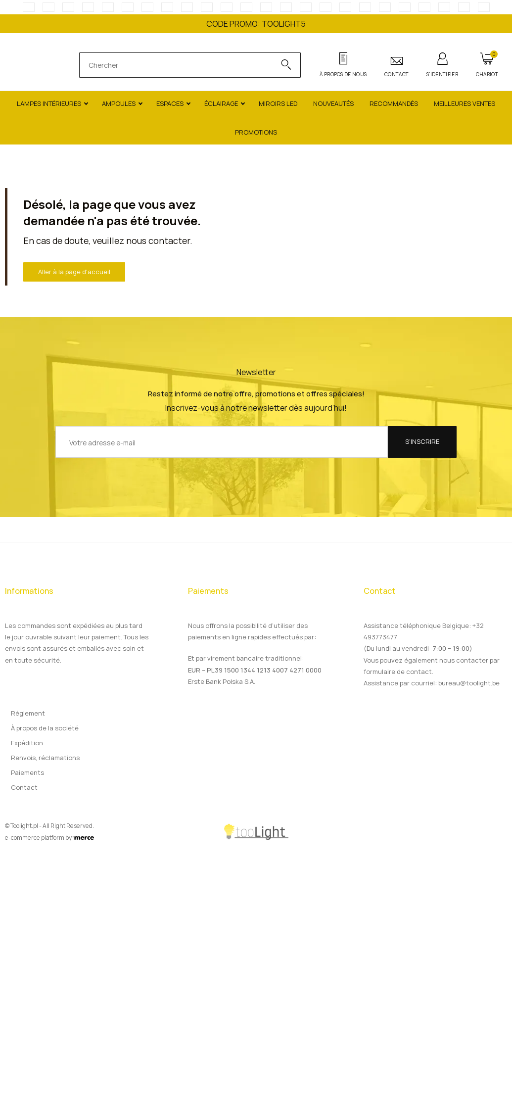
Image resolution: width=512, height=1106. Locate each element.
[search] (180, 65)
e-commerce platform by (49, 837)
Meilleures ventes (464, 103)
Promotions (256, 132)
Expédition (27, 742)
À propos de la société (45, 727)
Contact (24, 787)
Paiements (27, 772)
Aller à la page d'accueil (74, 271)
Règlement (28, 713)
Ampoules (119, 103)
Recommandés (394, 103)
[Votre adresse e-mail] (221, 442)
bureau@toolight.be (469, 682)
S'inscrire (422, 441)
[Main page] (37, 65)
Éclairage (221, 103)
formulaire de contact (398, 671)
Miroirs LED (278, 103)
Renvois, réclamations (45, 757)
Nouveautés (333, 103)
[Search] (281, 65)
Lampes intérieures (49, 103)
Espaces (170, 103)
